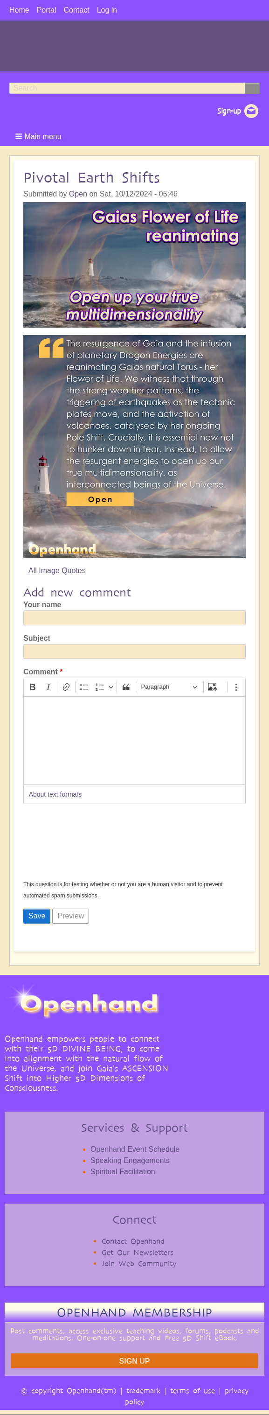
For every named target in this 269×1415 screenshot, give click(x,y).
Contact (76, 10)
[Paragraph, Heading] (169, 687)
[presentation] (61, 845)
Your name (42, 605)
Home (19, 10)
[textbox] (134, 740)
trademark (143, 1390)
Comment (40, 672)
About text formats (55, 794)
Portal (46, 10)
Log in (107, 10)
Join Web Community (139, 1263)
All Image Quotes (57, 570)
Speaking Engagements (130, 1160)
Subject (36, 638)
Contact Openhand (133, 1241)
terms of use (192, 1390)
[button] (39, 136)
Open (78, 194)
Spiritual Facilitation (122, 1172)
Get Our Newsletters (137, 1252)
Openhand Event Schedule (134, 1149)
